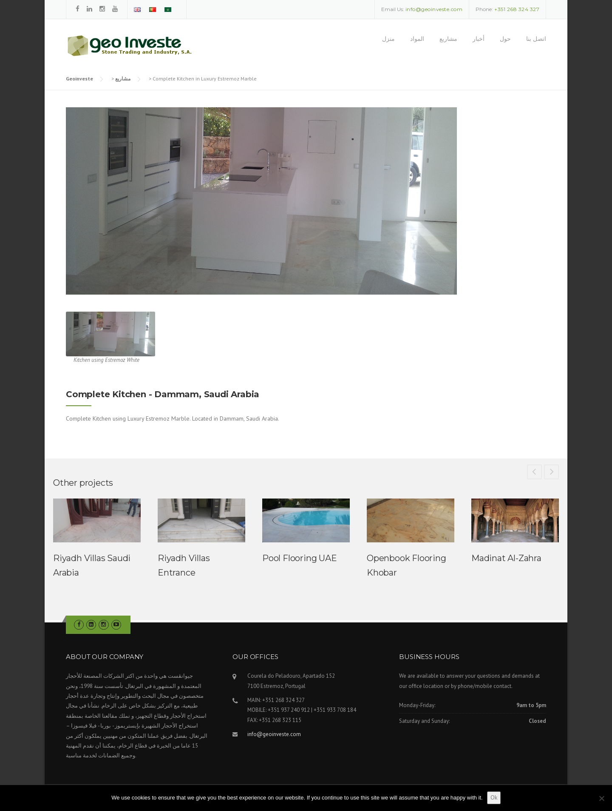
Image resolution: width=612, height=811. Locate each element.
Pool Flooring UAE (299, 558)
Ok (493, 797)
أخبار (478, 39)
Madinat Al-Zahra (506, 558)
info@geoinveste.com (274, 734)
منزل (388, 39)
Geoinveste (79, 78)
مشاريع (448, 39)
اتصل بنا (536, 39)
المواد (417, 39)
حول (505, 39)
